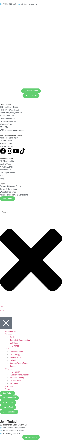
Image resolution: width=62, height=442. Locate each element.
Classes (8, 334)
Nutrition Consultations (19, 375)
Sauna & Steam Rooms (19, 363)
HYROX (13, 360)
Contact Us (9, 389)
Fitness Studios (16, 352)
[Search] (2, 308)
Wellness (8, 369)
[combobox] (31, 212)
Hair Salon (14, 383)
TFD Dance (14, 346)
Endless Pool (15, 357)
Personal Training (17, 378)
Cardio (12, 337)
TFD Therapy (15, 354)
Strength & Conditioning (20, 340)
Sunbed (13, 366)
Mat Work (14, 343)
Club (7, 349)
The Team (9, 386)
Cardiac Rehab (16, 380)
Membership (10, 331)
